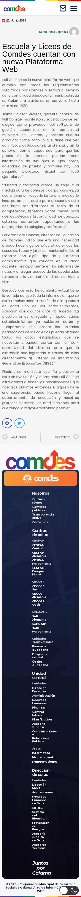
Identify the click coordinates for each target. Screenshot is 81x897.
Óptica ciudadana (40, 663)
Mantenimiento (40, 757)
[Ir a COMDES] (14, 8)
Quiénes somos (38, 500)
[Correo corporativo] (63, 8)
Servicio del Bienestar (39, 815)
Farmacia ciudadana (40, 648)
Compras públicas (39, 508)
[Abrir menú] (73, 8)
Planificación (40, 719)
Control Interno (38, 713)
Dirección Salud (39, 786)
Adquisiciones (40, 792)
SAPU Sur (39, 624)
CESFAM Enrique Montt (38, 571)
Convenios (40, 522)
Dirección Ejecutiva (39, 689)
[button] (7, 423)
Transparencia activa (40, 516)
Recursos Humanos (39, 701)
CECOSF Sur (38, 588)
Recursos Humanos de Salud (39, 800)
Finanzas (39, 707)
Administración (40, 695)
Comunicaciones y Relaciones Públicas (40, 736)
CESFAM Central (38, 546)
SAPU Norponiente (40, 630)
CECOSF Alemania (39, 595)
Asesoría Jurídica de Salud (38, 837)
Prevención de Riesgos (40, 826)
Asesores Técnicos (39, 846)
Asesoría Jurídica (38, 725)
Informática (40, 753)
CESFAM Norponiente (40, 562)
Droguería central (40, 656)
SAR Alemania (39, 618)
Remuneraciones (40, 761)
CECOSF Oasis (38, 603)
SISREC (37, 807)
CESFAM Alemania (39, 554)
